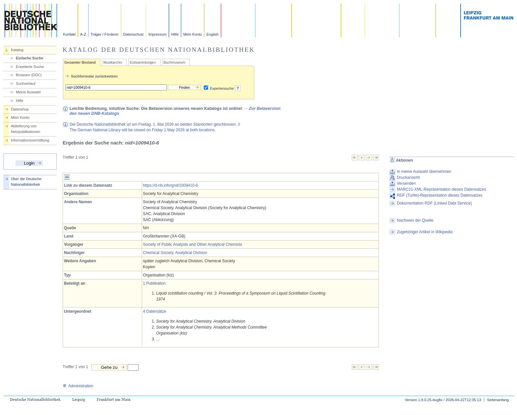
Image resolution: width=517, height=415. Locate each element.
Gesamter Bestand (80, 62)
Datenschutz (133, 34)
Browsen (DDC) (29, 75)
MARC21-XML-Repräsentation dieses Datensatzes (441, 189)
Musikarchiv (112, 62)
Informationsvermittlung (30, 140)
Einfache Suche (29, 58)
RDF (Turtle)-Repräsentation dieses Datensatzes (440, 195)
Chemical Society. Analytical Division (175, 252)
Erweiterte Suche (30, 67)
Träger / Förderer (105, 34)
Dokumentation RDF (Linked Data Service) (434, 203)
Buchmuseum (174, 62)
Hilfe (174, 34)
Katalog (17, 50)
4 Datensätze (155, 311)
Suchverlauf (25, 83)
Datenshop (20, 109)
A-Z (83, 34)
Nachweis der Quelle (415, 220)
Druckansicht (408, 177)
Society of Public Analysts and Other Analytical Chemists (192, 244)
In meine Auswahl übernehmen (424, 171)
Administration (78, 386)
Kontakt (69, 34)
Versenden (406, 183)
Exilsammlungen (143, 62)
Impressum (157, 34)
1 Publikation (154, 283)
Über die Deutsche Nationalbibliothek (26, 181)
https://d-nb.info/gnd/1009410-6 (170, 185)
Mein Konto (192, 34)
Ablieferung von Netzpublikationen (25, 129)
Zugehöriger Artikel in (425, 232)
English (212, 34)
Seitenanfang (498, 400)
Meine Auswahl (28, 92)
